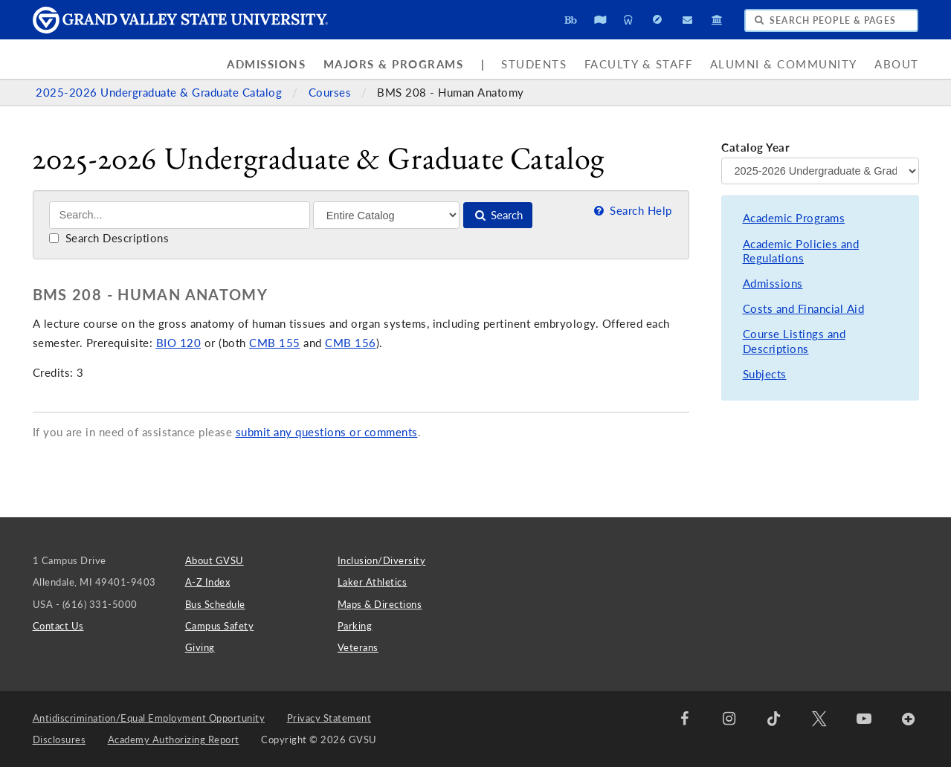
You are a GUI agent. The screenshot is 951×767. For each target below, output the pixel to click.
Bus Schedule (215, 604)
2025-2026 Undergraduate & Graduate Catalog (161, 92)
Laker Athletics (372, 582)
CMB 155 (274, 343)
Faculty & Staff (638, 64)
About (896, 64)
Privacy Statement (329, 718)
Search (498, 215)
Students (534, 64)
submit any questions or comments (327, 432)
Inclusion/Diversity (382, 560)
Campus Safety (219, 626)
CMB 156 (350, 343)
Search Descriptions (109, 238)
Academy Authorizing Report (173, 739)
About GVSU (214, 560)
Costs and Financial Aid (804, 308)
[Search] (179, 215)
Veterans (358, 647)
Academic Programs (794, 218)
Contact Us (58, 626)
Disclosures (59, 739)
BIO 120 (179, 343)
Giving (200, 647)
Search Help (632, 210)
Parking (355, 626)
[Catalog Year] (819, 171)
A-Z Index (208, 582)
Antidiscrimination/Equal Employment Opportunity (149, 718)
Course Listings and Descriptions (794, 341)
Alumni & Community (783, 64)
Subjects (765, 374)
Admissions (266, 64)
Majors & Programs (393, 64)
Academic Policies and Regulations (801, 251)
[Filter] (386, 214)
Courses (332, 92)
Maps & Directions (380, 604)
